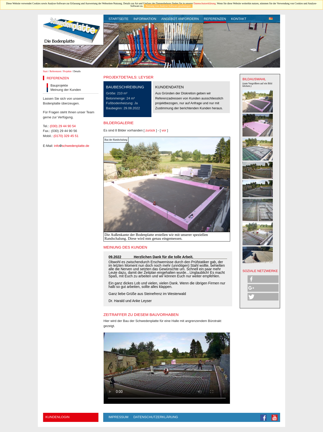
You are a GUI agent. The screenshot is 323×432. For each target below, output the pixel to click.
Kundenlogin (57, 417)
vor (164, 130)
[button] (263, 279)
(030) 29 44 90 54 (63, 126)
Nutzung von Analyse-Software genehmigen (168, 6)
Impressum (118, 417)
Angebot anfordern (180, 19)
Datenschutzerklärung (205, 3)
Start (45, 71)
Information (144, 19)
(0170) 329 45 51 (65, 136)
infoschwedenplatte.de (71, 146)
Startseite (118, 19)
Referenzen (215, 19)
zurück (150, 130)
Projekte (67, 71)
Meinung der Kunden (65, 90)
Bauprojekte (59, 85)
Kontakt (238, 19)
